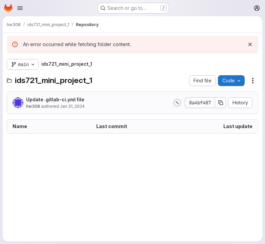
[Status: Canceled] (177, 103)
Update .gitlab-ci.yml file (55, 99)
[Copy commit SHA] (220, 102)
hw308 (33, 106)
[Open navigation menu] (20, 8)
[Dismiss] (250, 44)
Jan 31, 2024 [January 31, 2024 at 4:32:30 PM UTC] (72, 106)
